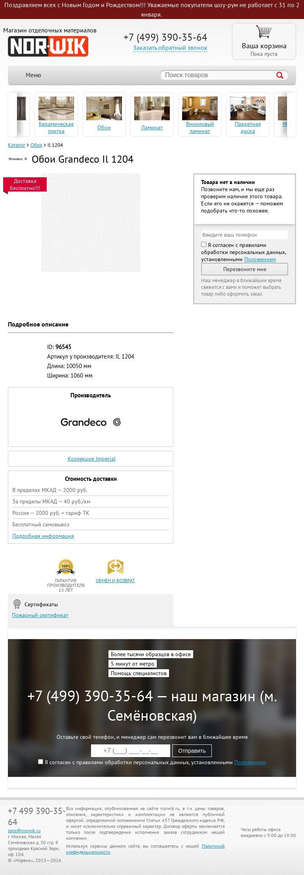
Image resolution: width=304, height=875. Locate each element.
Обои (36, 145)
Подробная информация (43, 535)
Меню (33, 75)
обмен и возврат (115, 580)
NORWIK (48, 46)
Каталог (16, 145)
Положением (260, 259)
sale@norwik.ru (24, 830)
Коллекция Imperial (92, 458)
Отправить (191, 751)
